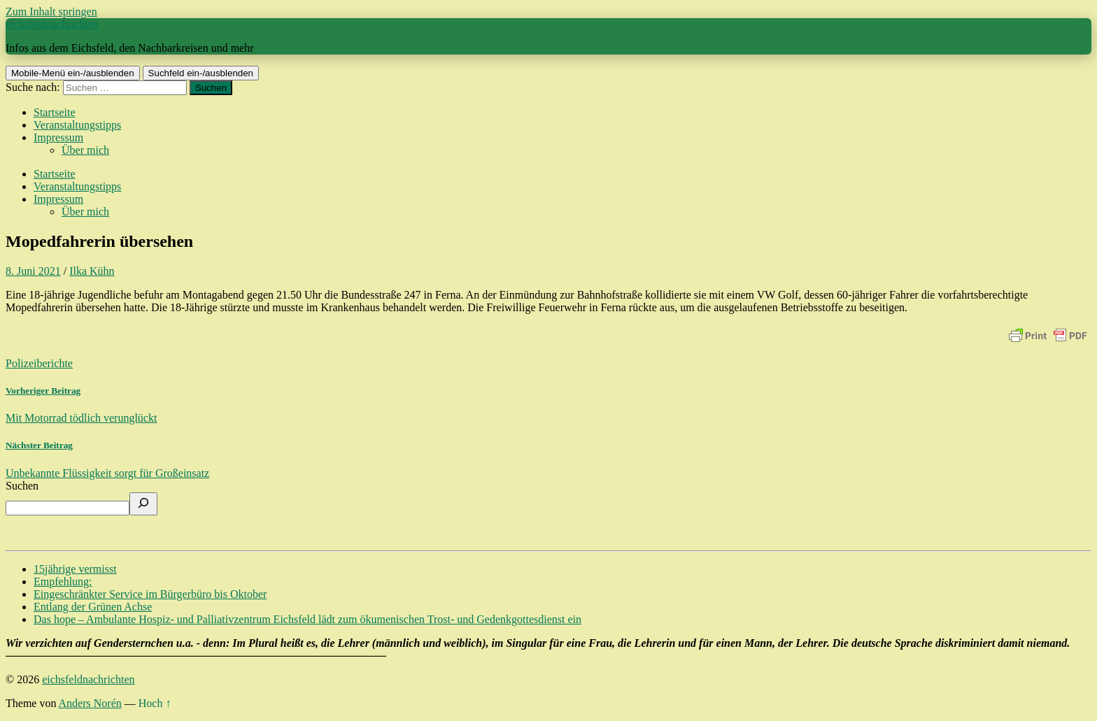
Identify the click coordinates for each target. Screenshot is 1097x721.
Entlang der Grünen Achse (93, 607)
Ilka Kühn (91, 271)
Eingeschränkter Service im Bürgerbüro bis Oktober (150, 594)
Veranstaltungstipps (77, 125)
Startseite (55, 112)
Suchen (22, 486)
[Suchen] (143, 503)
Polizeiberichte (39, 363)
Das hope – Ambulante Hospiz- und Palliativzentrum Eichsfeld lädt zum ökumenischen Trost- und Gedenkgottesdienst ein (307, 619)
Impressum (58, 137)
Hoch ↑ (155, 703)
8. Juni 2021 (33, 271)
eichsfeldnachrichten (52, 24)
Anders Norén (90, 703)
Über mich (85, 150)
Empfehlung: (63, 581)
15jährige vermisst (75, 569)
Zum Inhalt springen (51, 11)
